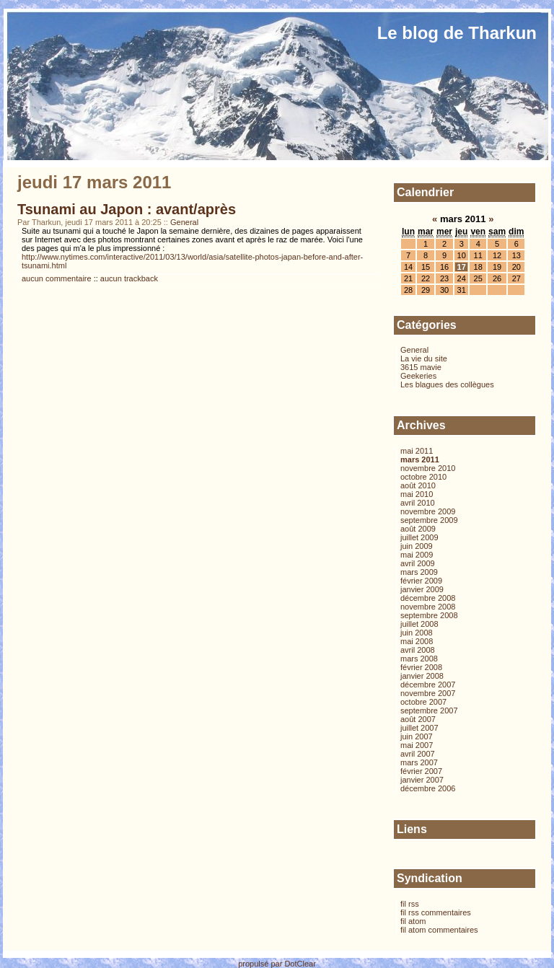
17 (461, 267)
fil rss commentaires (435, 912)
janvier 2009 (422, 589)
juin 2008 (416, 632)
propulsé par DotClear (277, 963)
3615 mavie (420, 367)
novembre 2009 (427, 511)
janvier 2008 (422, 676)
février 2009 (421, 580)
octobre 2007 (423, 702)
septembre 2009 (429, 520)
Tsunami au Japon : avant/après (126, 209)
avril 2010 (417, 502)
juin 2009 (416, 546)
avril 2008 (417, 650)
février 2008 (421, 667)
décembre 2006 (427, 788)
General (184, 222)
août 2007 (418, 719)
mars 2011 (419, 459)
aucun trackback (129, 278)
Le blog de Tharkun (457, 33)
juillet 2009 (419, 537)
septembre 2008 (429, 615)
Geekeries (418, 375)
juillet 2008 (419, 624)
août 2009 (418, 528)
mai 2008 (416, 641)
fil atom (413, 921)
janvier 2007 (422, 779)
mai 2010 (416, 494)
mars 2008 (419, 658)
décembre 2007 (427, 684)
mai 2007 (416, 745)
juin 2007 (416, 736)
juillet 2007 (419, 727)
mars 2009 (419, 572)
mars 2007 (419, 762)
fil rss (409, 903)
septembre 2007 (429, 710)
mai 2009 (416, 554)
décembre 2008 (427, 598)
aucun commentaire (57, 278)
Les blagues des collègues (447, 384)
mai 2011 (416, 450)
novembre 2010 (427, 468)
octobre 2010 (423, 476)
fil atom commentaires (439, 929)
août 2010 (418, 485)
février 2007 (421, 771)
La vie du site (423, 358)
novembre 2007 (427, 693)
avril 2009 (417, 563)
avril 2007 (417, 753)
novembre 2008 (427, 606)
